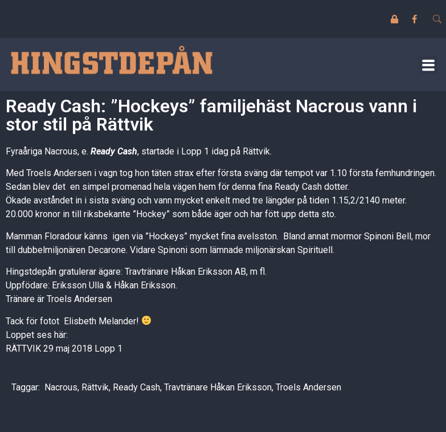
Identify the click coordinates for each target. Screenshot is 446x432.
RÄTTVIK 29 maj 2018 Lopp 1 (64, 348)
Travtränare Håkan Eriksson (218, 387)
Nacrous (60, 387)
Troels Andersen (308, 387)
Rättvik (95, 387)
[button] (428, 64)
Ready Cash (114, 151)
